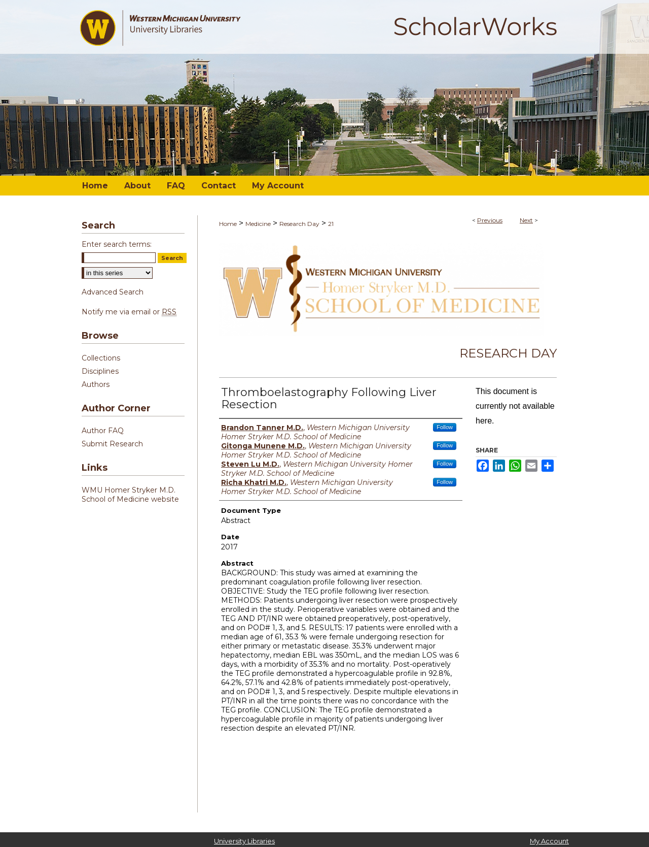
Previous (489, 220)
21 (331, 223)
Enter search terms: (117, 244)
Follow (445, 427)
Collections (101, 358)
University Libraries (244, 841)
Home (228, 223)
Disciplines (100, 371)
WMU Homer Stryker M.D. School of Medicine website (130, 494)
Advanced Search (112, 292)
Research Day (299, 223)
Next (526, 220)
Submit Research (112, 443)
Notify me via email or (129, 311)
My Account (549, 841)
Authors (96, 384)
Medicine (258, 223)
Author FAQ (103, 430)
